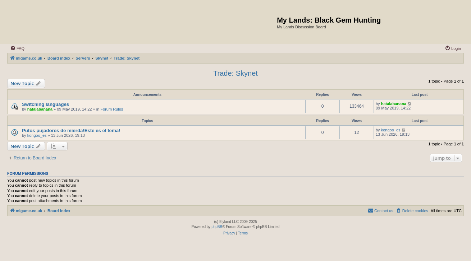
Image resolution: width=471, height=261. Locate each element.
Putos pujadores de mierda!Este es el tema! (71, 130)
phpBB (216, 227)
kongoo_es (37, 135)
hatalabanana (39, 109)
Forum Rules (111, 109)
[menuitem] (17, 48)
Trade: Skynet (235, 73)
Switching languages (45, 104)
